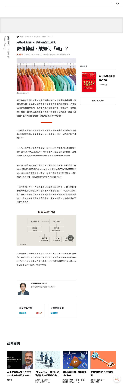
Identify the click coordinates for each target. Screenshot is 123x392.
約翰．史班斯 (40, 382)
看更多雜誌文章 (98, 101)
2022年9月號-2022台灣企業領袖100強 (56, 54)
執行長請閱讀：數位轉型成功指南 (74, 374)
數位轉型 (20, 54)
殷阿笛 (9, 380)
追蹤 (39, 313)
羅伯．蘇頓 (94, 382)
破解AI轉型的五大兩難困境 (102, 374)
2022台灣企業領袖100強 (107, 78)
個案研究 (28, 37)
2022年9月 (103, 85)
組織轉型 (54, 313)
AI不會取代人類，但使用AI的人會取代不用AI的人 (19, 374)
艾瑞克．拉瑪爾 (68, 382)
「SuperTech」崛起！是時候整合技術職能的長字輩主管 (47, 374)
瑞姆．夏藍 (80, 380)
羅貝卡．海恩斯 (96, 380)
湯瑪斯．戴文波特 (41, 380)
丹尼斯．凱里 (68, 380)
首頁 (21, 37)
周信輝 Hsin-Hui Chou (33, 54)
